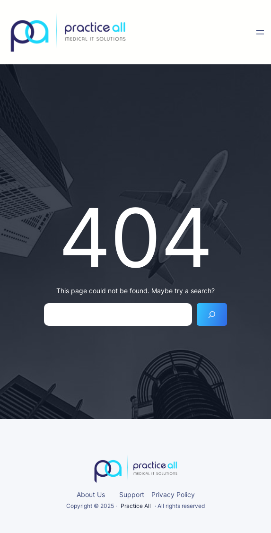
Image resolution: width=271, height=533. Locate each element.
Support (131, 494)
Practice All (136, 505)
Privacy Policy (173, 494)
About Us (91, 494)
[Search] (212, 314)
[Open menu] (260, 32)
